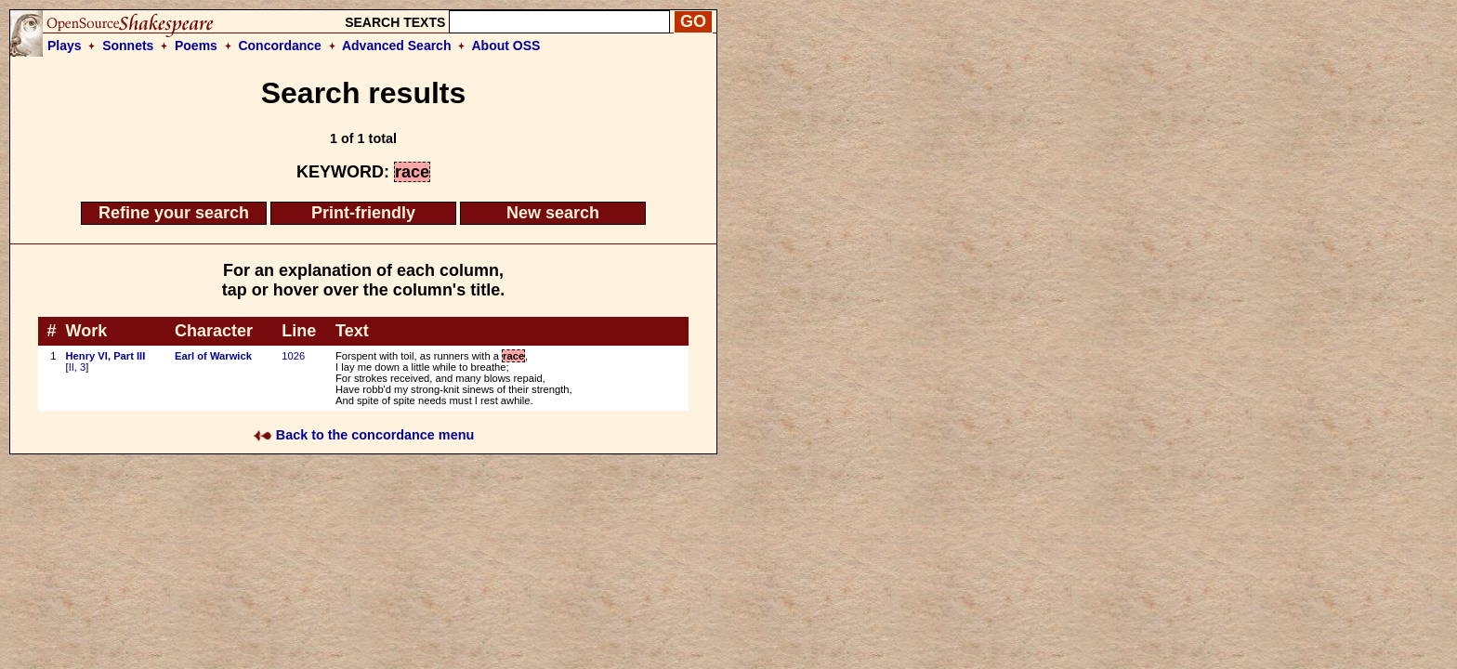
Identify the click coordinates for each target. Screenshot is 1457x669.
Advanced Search (397, 45)
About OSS (506, 45)
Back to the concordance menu (364, 434)
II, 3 (77, 367)
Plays (64, 45)
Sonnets (127, 45)
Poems (196, 45)
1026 (293, 355)
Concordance (279, 45)
